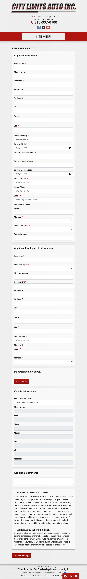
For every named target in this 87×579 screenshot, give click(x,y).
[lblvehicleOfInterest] (43, 402)
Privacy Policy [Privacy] (52, 567)
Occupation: (19, 282)
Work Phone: (19, 336)
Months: (17, 217)
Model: (17, 433)
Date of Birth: (20, 144)
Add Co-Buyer (22, 381)
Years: (17, 208)
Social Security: (21, 135)
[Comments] (43, 481)
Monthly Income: (21, 273)
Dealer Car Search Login (27, 572)
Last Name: (19, 81)
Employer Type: (21, 265)
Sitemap (46, 572)
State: (16, 116)
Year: (16, 416)
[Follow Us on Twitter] (43, 27)
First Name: (19, 63)
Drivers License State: (23, 161)
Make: (17, 424)
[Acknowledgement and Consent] (15, 492)
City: (16, 106)
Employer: (18, 256)
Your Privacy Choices (58, 572)
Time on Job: (20, 345)
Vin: (16, 450)
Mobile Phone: (20, 178)
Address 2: (19, 98)
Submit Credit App (22, 555)
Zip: (15, 126)
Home (32, 567)
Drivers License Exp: (23, 170)
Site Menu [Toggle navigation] (43, 36)
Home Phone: (20, 187)
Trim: (16, 441)
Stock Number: (20, 407)
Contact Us (44, 567)
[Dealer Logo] (43, 8)
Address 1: (19, 89)
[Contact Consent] (15, 530)
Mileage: (18, 459)
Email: (17, 196)
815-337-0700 (46, 22)
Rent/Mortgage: (21, 234)
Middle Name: (20, 72)
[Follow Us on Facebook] (39, 27)
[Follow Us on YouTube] (48, 27)
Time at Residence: (22, 204)
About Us (37, 567)
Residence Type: (21, 225)
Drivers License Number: (25, 153)
